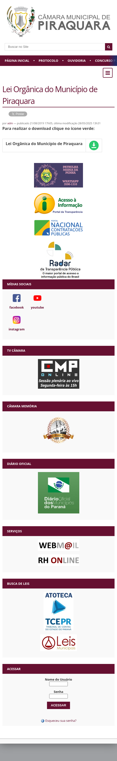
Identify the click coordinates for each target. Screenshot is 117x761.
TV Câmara (16, 350)
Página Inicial (17, 60)
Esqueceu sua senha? (58, 720)
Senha (58, 691)
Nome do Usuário (58, 679)
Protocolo (48, 60)
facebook (16, 307)
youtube (37, 307)
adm (10, 123)
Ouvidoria (77, 60)
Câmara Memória (22, 406)
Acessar (14, 669)
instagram (16, 329)
